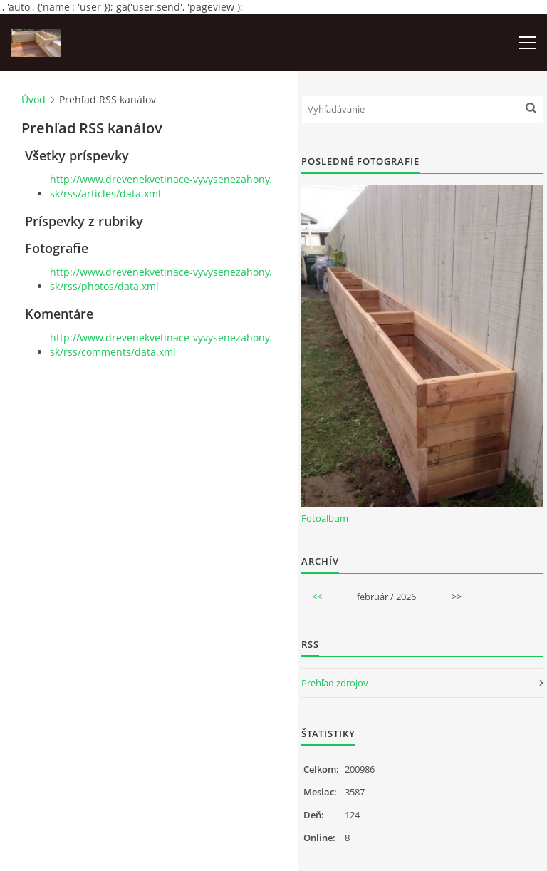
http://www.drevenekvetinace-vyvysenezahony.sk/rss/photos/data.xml (161, 279)
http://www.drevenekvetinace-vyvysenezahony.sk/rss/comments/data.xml (161, 345)
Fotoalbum (324, 518)
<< (317, 596)
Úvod (33, 99)
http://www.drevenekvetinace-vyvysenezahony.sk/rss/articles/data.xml (161, 186)
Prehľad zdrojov (334, 682)
